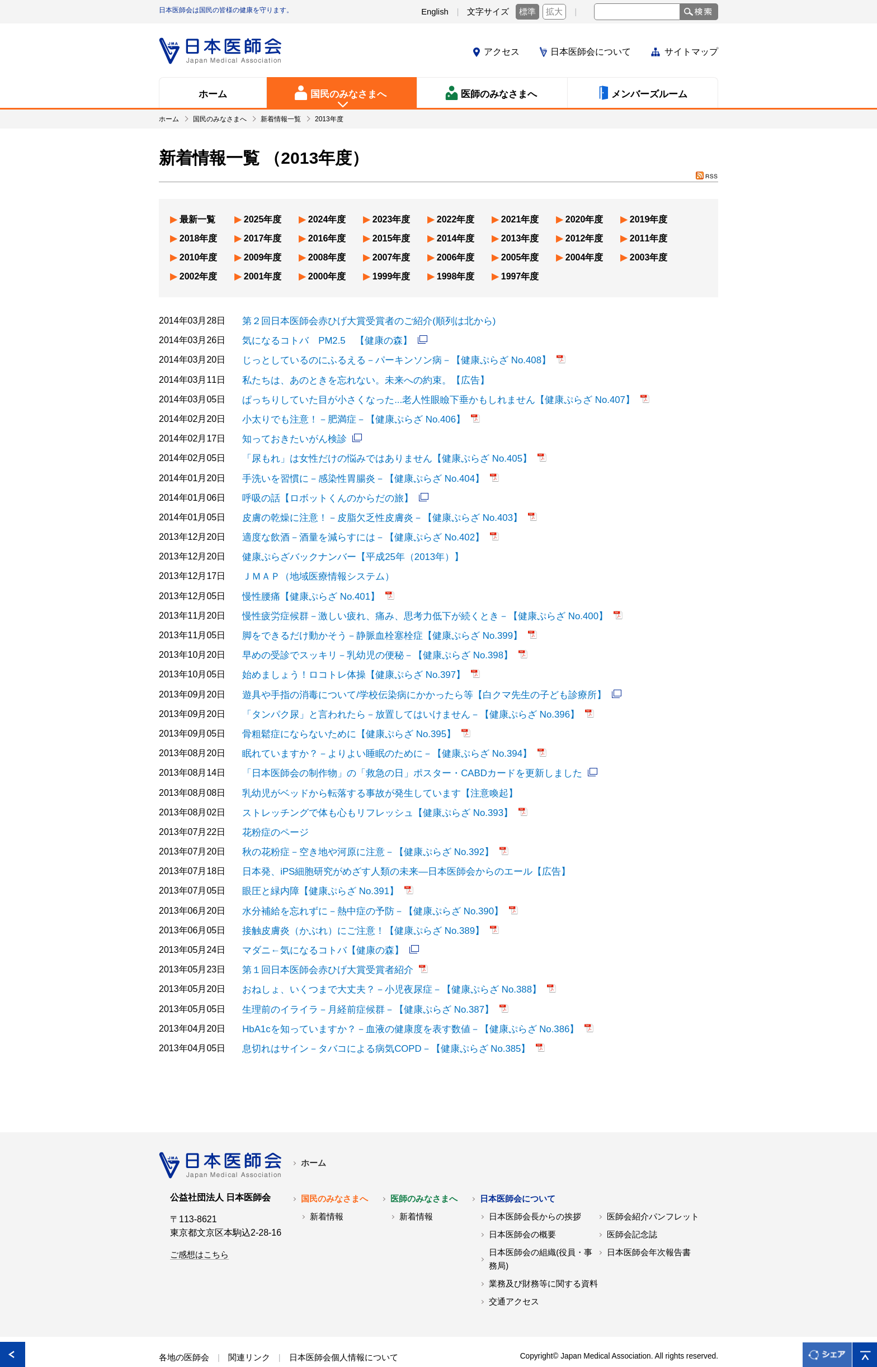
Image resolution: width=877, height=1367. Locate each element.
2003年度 (649, 257)
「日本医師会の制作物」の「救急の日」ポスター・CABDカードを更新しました (402, 757)
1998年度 (456, 276)
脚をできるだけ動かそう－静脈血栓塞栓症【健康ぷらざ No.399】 (374, 624)
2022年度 (456, 219)
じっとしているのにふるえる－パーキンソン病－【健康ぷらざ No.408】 (387, 358)
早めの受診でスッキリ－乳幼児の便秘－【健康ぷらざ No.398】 (369, 643)
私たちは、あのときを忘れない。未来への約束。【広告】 (358, 377)
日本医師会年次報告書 (649, 1227)
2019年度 (649, 219)
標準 (527, 11)
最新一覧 (197, 219)
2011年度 (649, 238)
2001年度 (263, 276)
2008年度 (327, 257)
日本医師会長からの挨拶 (535, 1191)
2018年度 (199, 238)
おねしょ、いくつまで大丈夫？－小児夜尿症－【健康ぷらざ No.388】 (383, 966)
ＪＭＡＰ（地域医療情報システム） (313, 567)
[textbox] (637, 11)
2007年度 (392, 257)
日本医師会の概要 (522, 1209)
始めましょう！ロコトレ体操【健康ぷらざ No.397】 (347, 662)
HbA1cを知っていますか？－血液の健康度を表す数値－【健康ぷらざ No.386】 (401, 1004)
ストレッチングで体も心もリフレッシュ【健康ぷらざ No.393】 (369, 795)
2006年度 (456, 257)
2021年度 (520, 219)
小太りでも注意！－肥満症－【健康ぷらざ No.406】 (347, 415)
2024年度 (327, 219)
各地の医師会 (184, 1332)
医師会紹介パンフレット (653, 1191)
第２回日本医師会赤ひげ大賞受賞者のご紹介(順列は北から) (361, 320)
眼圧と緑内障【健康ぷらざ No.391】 (316, 871)
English (435, 11)
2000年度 (327, 276)
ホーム (313, 1137)
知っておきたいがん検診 (291, 434)
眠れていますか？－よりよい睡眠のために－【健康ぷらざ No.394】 (378, 738)
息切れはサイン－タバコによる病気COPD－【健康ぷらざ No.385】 (378, 1023)
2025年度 (263, 219)
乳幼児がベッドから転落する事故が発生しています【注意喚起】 (372, 776)
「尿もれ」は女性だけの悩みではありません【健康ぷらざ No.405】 (378, 453)
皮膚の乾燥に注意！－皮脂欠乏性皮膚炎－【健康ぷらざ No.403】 (374, 510)
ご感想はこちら (199, 1229)
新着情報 (326, 1191)
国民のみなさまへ (334, 1173)
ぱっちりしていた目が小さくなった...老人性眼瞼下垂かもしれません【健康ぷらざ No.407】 (427, 396)
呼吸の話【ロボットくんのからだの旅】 (322, 491)
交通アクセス (514, 1276)
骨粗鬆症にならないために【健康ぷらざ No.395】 (343, 719)
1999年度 (392, 276)
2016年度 (327, 238)
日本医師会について (590, 51)
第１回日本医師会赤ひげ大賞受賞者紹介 (322, 947)
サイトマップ (691, 51)
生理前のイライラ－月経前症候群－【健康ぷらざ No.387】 (360, 985)
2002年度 (199, 276)
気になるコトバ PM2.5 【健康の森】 (322, 339)
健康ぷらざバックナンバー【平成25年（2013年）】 (346, 548)
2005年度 (520, 257)
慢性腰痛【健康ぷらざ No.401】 (307, 586)
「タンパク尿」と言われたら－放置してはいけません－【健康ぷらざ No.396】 (401, 700)
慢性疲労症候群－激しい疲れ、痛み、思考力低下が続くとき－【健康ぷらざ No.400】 (414, 605)
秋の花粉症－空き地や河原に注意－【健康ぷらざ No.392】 (360, 833)
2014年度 (456, 238)
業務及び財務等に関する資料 (543, 1258)
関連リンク (249, 1332)
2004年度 (584, 257)
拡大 (554, 11)
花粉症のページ (273, 814)
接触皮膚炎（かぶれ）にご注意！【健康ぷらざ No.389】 (356, 909)
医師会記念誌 (632, 1209)
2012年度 (584, 238)
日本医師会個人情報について (343, 1332)
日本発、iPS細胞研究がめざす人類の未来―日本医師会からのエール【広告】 (396, 852)
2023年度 (392, 219)
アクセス (502, 51)
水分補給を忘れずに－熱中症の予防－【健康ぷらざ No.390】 (365, 890)
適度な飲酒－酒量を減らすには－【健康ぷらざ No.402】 (356, 529)
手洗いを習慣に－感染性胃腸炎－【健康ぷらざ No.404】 (356, 472)
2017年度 (263, 238)
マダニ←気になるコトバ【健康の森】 (318, 928)
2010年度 (199, 257)
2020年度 (584, 219)
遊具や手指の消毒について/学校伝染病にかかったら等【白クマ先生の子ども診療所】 (413, 681)
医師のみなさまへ (424, 1173)
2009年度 (263, 257)
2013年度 (520, 238)
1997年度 (520, 276)
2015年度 (392, 238)
